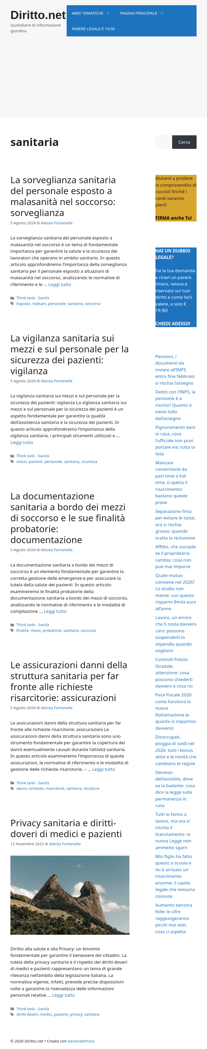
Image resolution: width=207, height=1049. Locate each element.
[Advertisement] (103, 80)
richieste (35, 788)
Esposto (23, 303)
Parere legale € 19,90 (93, 28)
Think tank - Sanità (32, 297)
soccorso (93, 303)
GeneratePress (81, 1041)
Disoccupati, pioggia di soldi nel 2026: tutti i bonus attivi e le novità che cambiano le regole (176, 750)
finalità (22, 630)
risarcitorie (55, 788)
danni (21, 788)
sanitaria (75, 303)
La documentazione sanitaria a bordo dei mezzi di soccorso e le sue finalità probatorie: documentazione (68, 518)
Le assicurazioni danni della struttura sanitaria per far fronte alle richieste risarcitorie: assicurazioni (68, 681)
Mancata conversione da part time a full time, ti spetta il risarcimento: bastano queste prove (171, 482)
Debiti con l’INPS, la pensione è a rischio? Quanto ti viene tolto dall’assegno (175, 405)
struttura (91, 788)
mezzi (21, 461)
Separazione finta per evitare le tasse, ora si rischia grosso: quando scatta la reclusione (175, 524)
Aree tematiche (93, 13)
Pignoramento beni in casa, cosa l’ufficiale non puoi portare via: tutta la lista (175, 440)
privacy (76, 1014)
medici (46, 1014)
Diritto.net (38, 15)
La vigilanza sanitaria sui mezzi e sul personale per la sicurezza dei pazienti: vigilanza (69, 354)
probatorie (52, 630)
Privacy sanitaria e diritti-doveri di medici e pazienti (66, 828)
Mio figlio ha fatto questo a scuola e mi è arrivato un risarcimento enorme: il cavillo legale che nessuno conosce (175, 876)
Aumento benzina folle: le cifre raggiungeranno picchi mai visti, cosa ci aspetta (173, 918)
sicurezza (89, 461)
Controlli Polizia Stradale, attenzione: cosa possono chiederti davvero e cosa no (174, 672)
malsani (39, 303)
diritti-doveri (27, 1014)
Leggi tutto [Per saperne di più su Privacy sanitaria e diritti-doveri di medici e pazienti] (63, 995)
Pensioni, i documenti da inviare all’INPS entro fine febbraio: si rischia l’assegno (175, 369)
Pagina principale (144, 13)
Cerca (184, 142)
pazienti (36, 461)
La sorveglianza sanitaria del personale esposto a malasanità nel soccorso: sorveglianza (63, 196)
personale (57, 303)
